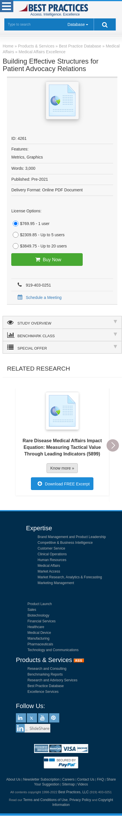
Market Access (49, 571)
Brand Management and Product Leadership (72, 537)
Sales (31, 610)
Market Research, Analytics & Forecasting (70, 577)
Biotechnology (38, 615)
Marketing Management (56, 583)
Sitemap (68, 784)
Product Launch (39, 604)
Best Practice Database (45, 686)
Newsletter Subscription (41, 779)
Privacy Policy (80, 800)
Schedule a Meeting (39, 297)
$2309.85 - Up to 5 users (37, 235)
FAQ (100, 779)
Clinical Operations (52, 554)
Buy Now (47, 259)
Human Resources (52, 560)
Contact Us (85, 779)
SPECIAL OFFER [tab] (62, 347)
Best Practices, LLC (73, 792)
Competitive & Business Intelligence (65, 543)
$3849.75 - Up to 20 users (39, 246)
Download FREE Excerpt (62, 483)
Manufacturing (38, 638)
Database (76, 24)
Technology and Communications (53, 650)
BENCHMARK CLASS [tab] (62, 335)
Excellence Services (42, 692)
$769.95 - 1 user (30, 223)
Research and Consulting (46, 669)
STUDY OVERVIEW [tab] (62, 322)
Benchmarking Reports (45, 674)
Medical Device (39, 633)
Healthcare (35, 627)
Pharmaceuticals (40, 644)
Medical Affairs (49, 566)
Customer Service (51, 548)
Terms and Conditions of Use (45, 800)
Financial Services (41, 621)
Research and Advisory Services (52, 680)
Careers (68, 779)
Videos (82, 784)
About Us (13, 779)
